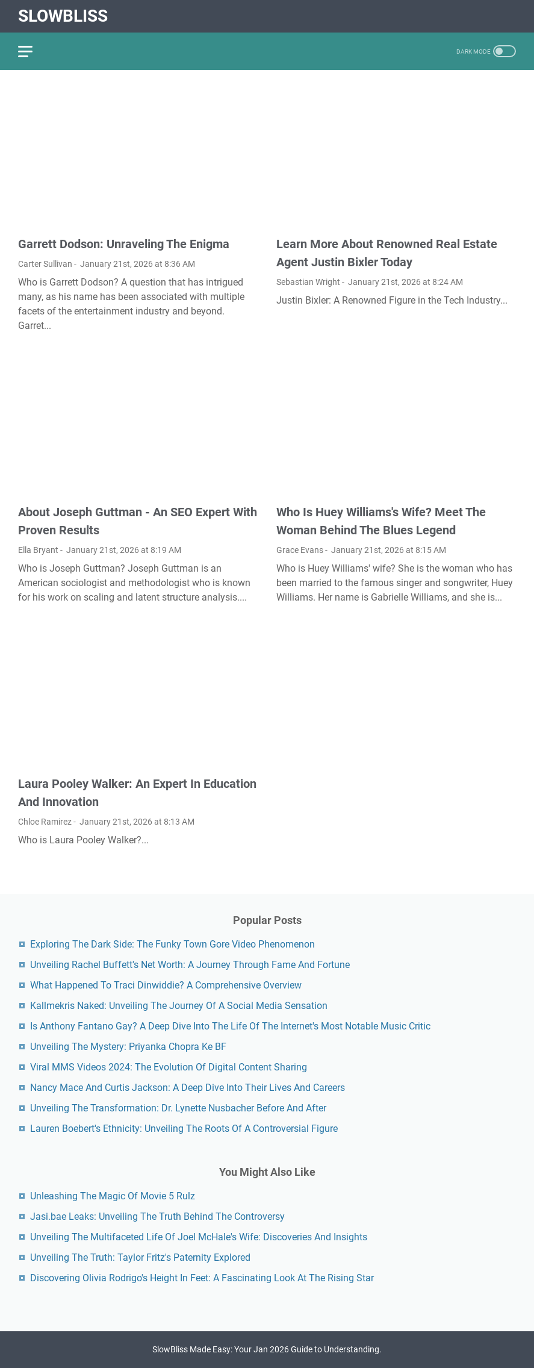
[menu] (32, 51)
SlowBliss (63, 16)
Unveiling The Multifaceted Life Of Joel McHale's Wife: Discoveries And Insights (198, 1237)
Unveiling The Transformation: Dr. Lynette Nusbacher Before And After (178, 1108)
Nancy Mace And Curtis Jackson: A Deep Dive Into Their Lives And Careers (187, 1087)
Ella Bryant (38, 550)
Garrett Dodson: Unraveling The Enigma (123, 244)
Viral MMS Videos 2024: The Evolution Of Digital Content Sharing (168, 1067)
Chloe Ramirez (45, 821)
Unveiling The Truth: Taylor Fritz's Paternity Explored (140, 1257)
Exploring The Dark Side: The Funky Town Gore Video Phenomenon (172, 944)
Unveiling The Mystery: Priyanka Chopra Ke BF (128, 1046)
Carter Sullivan (45, 264)
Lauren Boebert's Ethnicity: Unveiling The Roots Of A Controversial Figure (184, 1128)
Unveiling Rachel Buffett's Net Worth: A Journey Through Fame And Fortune (190, 964)
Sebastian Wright (308, 282)
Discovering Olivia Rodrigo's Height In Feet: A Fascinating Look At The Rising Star (202, 1278)
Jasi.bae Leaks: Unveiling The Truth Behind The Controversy (157, 1216)
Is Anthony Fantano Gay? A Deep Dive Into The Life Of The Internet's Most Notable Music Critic (230, 1026)
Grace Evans (299, 550)
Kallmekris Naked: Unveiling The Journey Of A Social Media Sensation (179, 1005)
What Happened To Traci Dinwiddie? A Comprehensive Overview (166, 985)
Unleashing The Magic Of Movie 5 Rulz (112, 1196)
